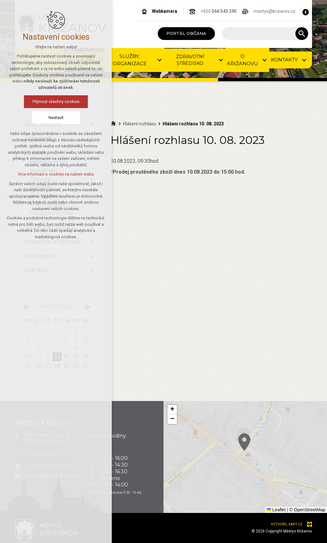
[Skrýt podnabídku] (91, 139)
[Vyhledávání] (301, 33)
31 (85, 366)
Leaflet (276, 509)
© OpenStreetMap (307, 509)
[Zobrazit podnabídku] (99, 59)
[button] (257, 450)
